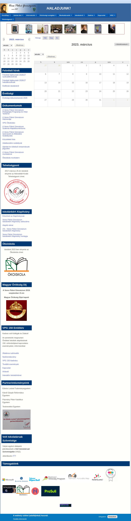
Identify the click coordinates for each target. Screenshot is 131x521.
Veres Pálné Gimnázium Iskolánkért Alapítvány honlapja (15, 235)
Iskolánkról (79, 15)
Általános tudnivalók (11, 353)
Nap (51, 38)
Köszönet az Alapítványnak (14, 216)
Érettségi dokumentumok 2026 (15, 98)
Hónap (38, 37)
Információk (30, 15)
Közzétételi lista (9, 139)
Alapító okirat (8, 225)
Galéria (90, 15)
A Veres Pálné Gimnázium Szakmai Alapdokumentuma (14, 127)
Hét (45, 38)
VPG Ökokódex (9, 123)
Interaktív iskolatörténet (12, 375)
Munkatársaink (65, 15)
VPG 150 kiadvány (10, 361)
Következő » (124, 44)
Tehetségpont (7, 19)
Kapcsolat (101, 15)
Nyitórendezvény (9, 357)
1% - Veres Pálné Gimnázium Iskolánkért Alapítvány (14, 230)
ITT (14, 456)
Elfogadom (102, 517)
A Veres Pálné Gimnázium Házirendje (13, 118)
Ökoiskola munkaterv (11, 158)
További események (11, 364)
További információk (20, 519)
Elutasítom (112, 517)
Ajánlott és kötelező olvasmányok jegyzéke (16, 148)
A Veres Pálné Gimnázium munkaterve (13, 153)
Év (57, 38)
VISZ (111, 15)
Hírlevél (6, 372)
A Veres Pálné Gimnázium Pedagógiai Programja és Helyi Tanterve (15, 112)
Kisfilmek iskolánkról (11, 86)
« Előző (117, 44)
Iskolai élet (17, 15)
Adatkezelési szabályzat (12, 143)
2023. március (16, 39)
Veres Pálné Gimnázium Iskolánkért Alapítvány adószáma (16, 221)
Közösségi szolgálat (47, 15)
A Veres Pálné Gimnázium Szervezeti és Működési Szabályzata (13, 134)
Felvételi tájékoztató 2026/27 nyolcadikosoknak (14, 76)
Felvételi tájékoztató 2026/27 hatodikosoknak (14, 81)
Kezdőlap (5, 15)
